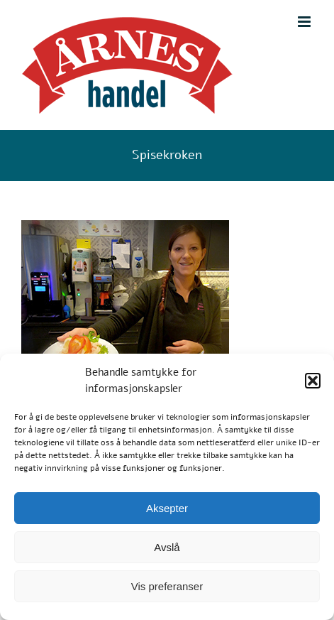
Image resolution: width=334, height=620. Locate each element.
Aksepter (167, 508)
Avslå (166, 547)
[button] (313, 381)
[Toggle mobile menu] (305, 21)
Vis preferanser (167, 586)
